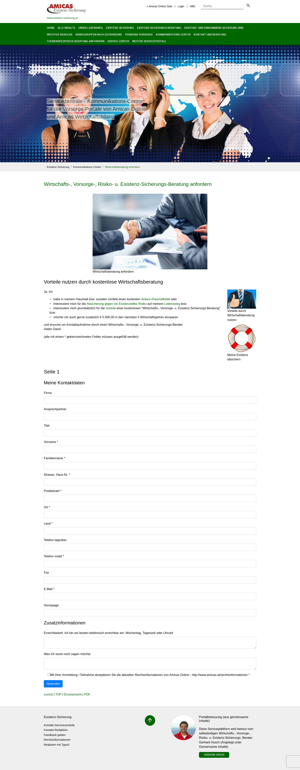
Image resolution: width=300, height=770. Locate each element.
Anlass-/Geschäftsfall (155, 299)
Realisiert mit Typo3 (56, 744)
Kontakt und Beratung (210, 34)
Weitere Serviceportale (149, 41)
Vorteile (111, 308)
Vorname (51, 442)
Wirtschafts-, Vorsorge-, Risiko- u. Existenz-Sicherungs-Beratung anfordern (128, 184)
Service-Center (118, 41)
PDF (87, 694)
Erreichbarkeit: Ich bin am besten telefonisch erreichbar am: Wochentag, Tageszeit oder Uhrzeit (108, 633)
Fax (46, 572)
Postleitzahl (53, 491)
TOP (58, 694)
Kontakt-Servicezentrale (59, 725)
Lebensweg (172, 303)
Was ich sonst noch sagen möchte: (67, 654)
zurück (48, 694)
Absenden (53, 683)
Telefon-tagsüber (55, 540)
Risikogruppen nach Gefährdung (99, 34)
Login (181, 6)
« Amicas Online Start (159, 6)
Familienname (54, 458)
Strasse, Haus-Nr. (57, 474)
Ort (47, 507)
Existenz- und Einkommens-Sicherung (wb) (214, 28)
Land (48, 523)
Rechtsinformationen (57, 739)
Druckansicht (73, 694)
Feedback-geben (55, 734)
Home (51, 28)
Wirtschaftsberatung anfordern (122, 167)
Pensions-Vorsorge (139, 34)
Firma (48, 392)
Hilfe (192, 6)
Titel (47, 425)
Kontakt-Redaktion (56, 729)
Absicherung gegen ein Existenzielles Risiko (117, 303)
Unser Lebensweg (90, 28)
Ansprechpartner (55, 409)
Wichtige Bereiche (60, 34)
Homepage (51, 605)
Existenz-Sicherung (120, 28)
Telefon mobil (54, 556)
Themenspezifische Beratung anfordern (75, 41)
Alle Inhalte (66, 28)
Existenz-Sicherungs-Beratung (159, 28)
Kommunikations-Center (173, 34)
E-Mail (49, 589)
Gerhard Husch (214, 754)
